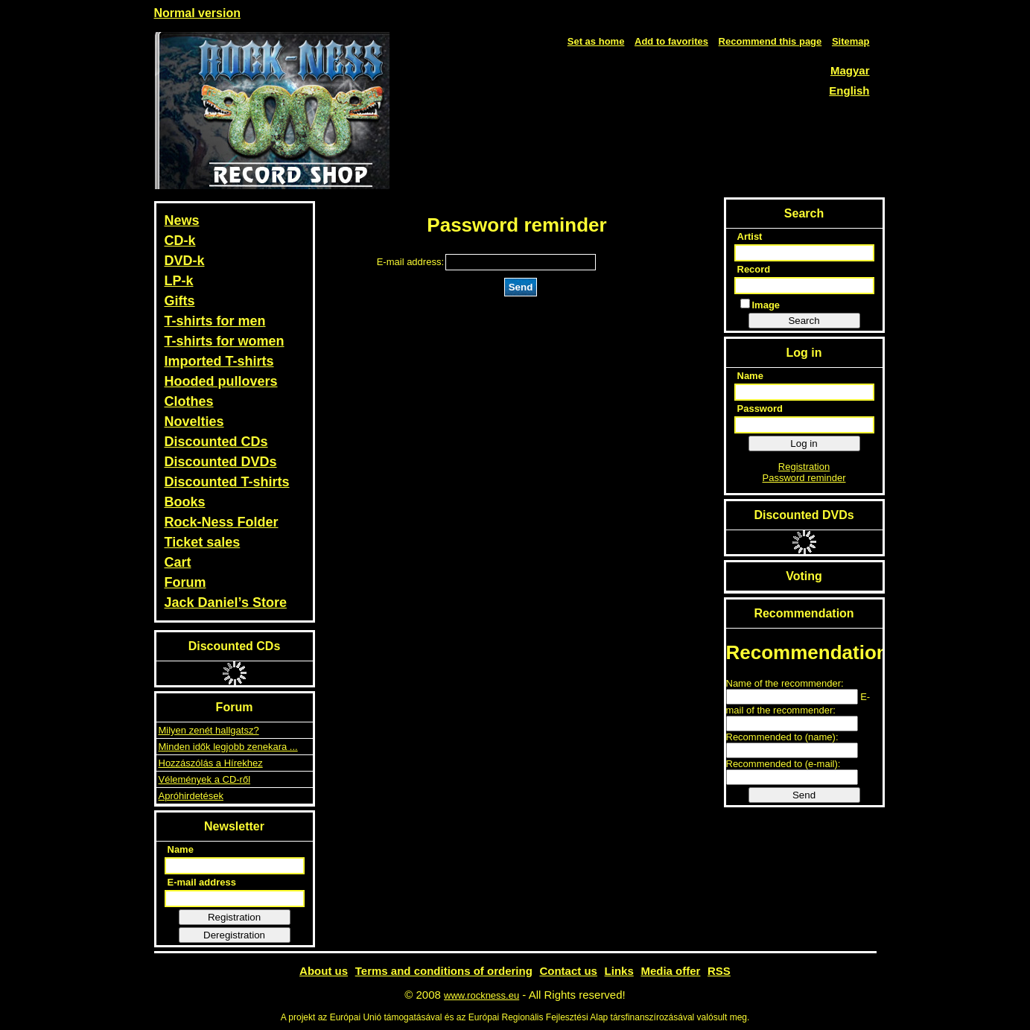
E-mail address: (410, 261)
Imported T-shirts (219, 361)
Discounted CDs (216, 441)
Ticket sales (203, 542)
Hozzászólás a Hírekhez (211, 763)
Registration (234, 917)
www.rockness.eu (481, 995)
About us (323, 970)
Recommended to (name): (782, 737)
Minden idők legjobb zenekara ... (228, 746)
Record (754, 269)
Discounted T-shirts (227, 481)
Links (619, 970)
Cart (178, 562)
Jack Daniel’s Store (226, 602)
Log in (803, 443)
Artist (750, 236)
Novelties (194, 421)
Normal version (197, 13)
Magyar (850, 70)
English (849, 90)
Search (803, 320)
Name (181, 849)
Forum (185, 582)
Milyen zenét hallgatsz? (209, 730)
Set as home (596, 41)
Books (185, 502)
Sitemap (851, 41)
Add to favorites (671, 41)
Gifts (180, 300)
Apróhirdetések (191, 795)
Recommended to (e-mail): (783, 763)
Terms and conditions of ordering (444, 970)
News (182, 220)
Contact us (568, 970)
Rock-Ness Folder (222, 522)
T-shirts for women (224, 341)
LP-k (179, 280)
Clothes (189, 401)
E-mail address (202, 882)
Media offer (670, 970)
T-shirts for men (215, 321)
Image (760, 305)
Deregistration (234, 935)
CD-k (180, 240)
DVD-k (185, 260)
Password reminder (804, 477)
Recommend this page (770, 41)
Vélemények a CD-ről (205, 779)
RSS (719, 970)
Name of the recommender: (785, 683)
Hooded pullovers (221, 381)
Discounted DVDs (221, 461)
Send (521, 287)
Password (760, 408)
